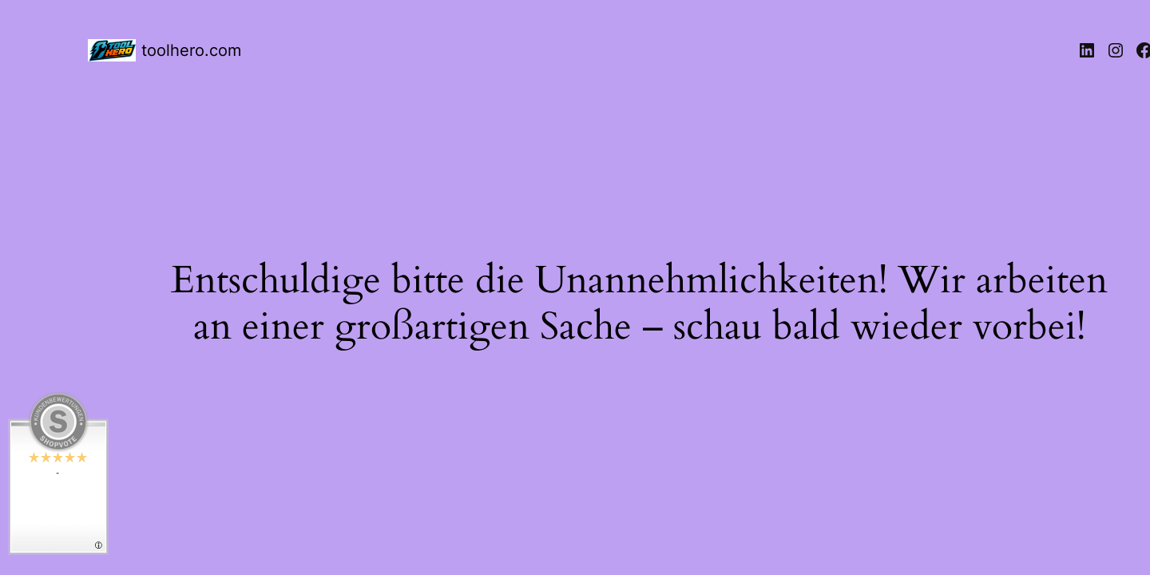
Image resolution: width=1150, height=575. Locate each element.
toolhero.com (191, 50)
